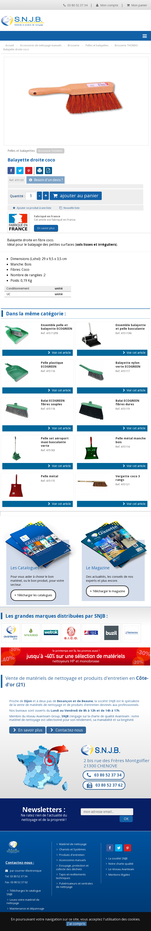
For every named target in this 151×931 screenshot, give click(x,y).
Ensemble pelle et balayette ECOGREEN (56, 326)
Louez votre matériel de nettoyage (23, 901)
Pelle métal (49, 476)
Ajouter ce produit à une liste (32, 207)
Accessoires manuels (71, 860)
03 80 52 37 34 (75, 5)
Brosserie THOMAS (50, 151)
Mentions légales (118, 874)
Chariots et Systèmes (71, 849)
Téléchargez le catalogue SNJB (24, 892)
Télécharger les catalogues (33, 595)
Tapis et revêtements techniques (71, 876)
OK (126, 818)
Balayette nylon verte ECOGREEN (128, 364)
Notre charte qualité (119, 864)
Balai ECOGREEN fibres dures (127, 402)
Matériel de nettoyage (72, 844)
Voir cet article (59, 352)
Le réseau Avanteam (120, 869)
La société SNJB (117, 858)
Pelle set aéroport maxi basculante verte (55, 442)
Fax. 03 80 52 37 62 (16, 882)
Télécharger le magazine (107, 591)
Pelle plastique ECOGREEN (52, 364)
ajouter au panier (75, 195)
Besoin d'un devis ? (46, 180)
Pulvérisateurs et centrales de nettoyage (74, 885)
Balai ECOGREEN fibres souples (53, 402)
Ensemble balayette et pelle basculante (131, 326)
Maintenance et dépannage (25, 908)
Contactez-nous (67, 729)
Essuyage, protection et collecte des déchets (72, 867)
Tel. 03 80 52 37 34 (15, 876)
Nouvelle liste (69, 207)
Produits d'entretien (71, 855)
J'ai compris (76, 924)
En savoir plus (46, 228)
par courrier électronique (23, 870)
